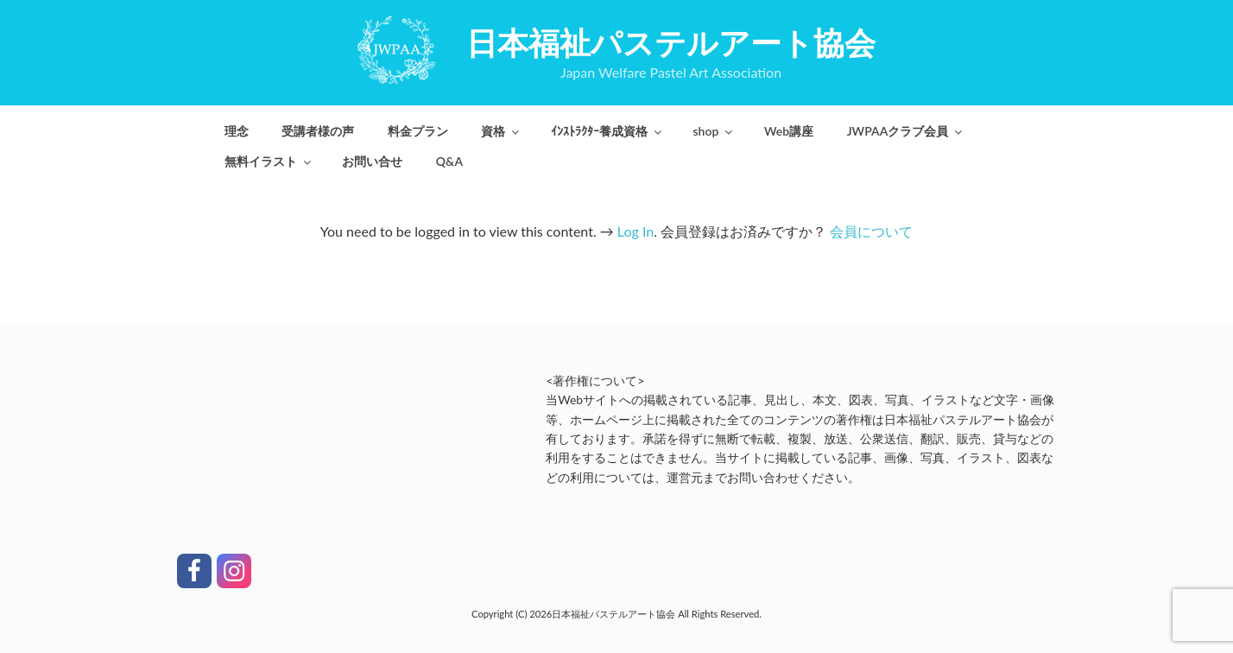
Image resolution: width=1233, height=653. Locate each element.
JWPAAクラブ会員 (906, 131)
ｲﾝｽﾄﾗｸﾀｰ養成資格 (607, 131)
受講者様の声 (317, 131)
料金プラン (418, 131)
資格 (501, 131)
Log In (635, 231)
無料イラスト (268, 161)
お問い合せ (372, 161)
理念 (236, 131)
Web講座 (788, 131)
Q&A (449, 161)
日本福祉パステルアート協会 (671, 42)
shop (713, 131)
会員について (871, 231)
